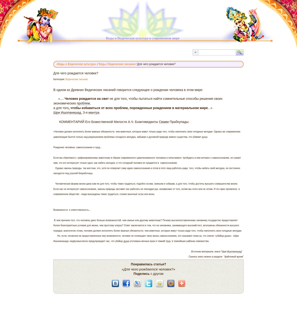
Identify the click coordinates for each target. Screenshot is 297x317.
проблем (83, 103)
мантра (93, 112)
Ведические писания (76, 79)
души (126, 241)
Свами (164, 122)
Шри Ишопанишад (67, 112)
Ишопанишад (234, 251)
